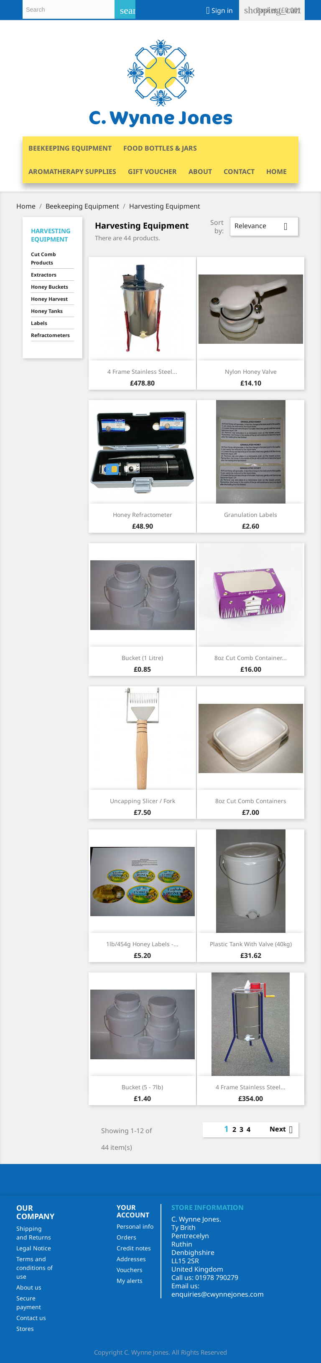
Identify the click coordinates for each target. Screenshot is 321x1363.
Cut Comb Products (43, 258)
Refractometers (50, 335)
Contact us (31, 1318)
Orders (126, 1237)
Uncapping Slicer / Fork (142, 801)
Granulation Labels (250, 515)
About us (28, 1287)
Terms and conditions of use (34, 1267)
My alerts (130, 1281)
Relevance (264, 226)
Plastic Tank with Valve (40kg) (251, 944)
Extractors (43, 274)
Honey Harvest (49, 298)
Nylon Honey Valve (251, 371)
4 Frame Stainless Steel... (142, 371)
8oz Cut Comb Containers (250, 801)
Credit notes (134, 1248)
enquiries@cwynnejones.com (217, 1294)
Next (283, 1130)
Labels (39, 323)
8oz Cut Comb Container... (250, 658)
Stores (25, 1329)
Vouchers (130, 1270)
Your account (133, 1211)
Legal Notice (33, 1248)
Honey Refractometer (142, 515)
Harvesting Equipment (51, 235)
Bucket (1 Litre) (142, 658)
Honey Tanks (47, 311)
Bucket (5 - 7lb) (142, 1087)
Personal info (135, 1226)
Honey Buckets (49, 286)
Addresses (131, 1259)
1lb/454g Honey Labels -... (142, 944)
